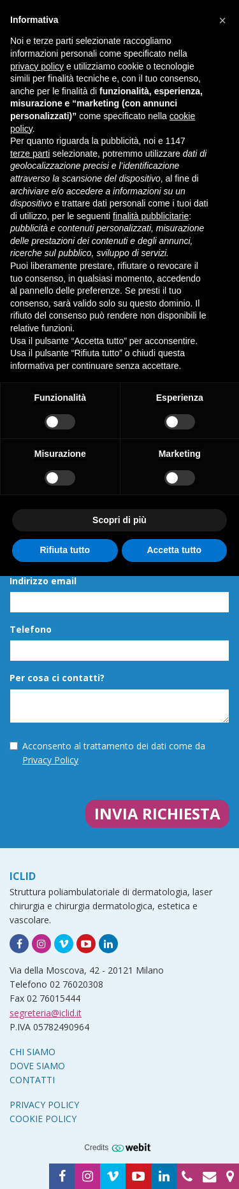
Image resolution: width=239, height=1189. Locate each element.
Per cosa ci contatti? (57, 678)
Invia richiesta (157, 813)
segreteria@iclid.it (46, 1013)
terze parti (30, 153)
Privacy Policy (50, 760)
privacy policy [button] (37, 66)
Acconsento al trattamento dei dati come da (107, 753)
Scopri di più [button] (119, 520)
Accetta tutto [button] (174, 550)
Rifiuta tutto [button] (65, 550)
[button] (222, 20)
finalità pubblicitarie (151, 216)
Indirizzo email (43, 581)
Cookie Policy (43, 1119)
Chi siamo (32, 1052)
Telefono (31, 629)
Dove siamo (37, 1066)
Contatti (32, 1080)
